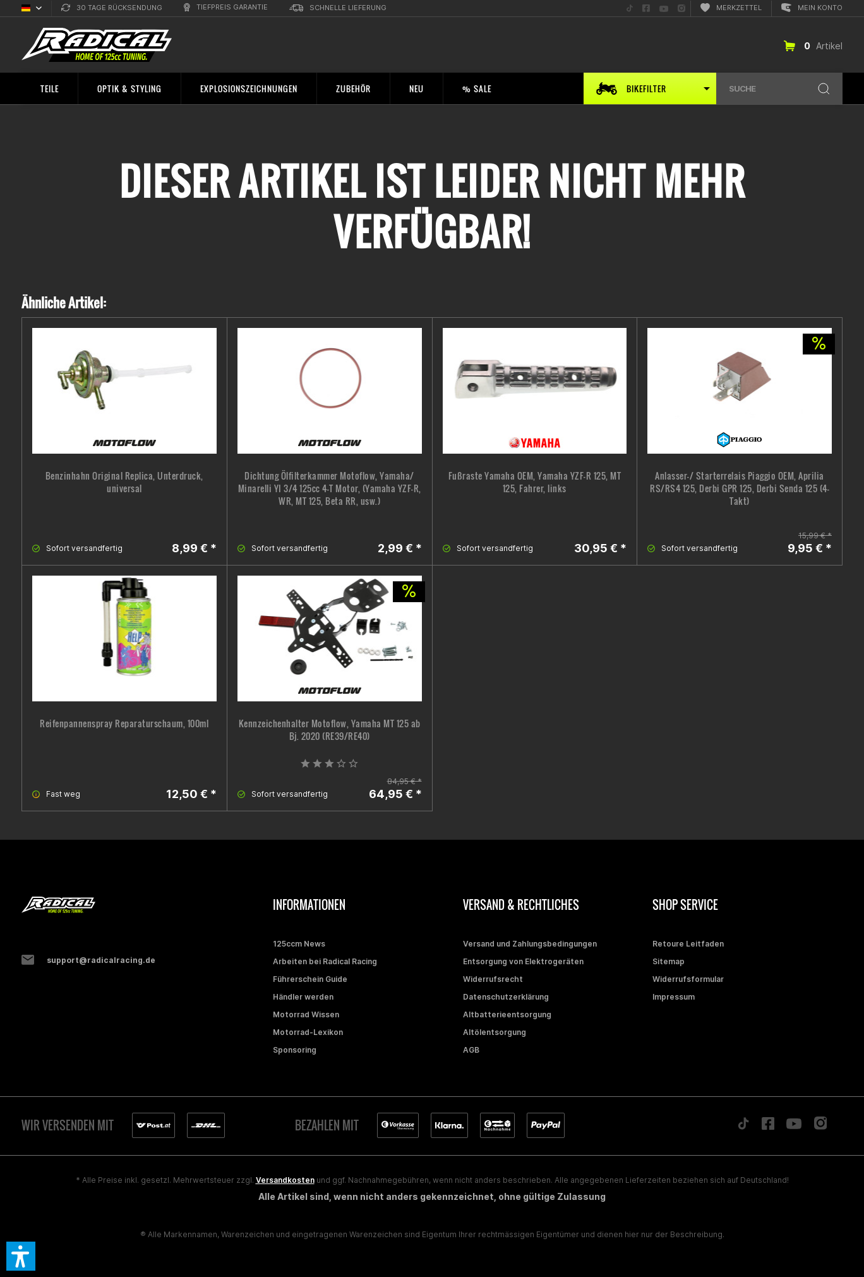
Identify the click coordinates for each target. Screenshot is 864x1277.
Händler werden (303, 997)
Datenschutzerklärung (506, 997)
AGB (471, 1050)
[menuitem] (112, 8)
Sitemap (668, 961)
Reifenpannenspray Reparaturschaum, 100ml (124, 723)
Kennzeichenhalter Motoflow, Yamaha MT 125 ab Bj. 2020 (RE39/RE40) (330, 729)
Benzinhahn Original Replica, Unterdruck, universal (124, 482)
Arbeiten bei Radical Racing (325, 961)
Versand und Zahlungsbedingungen (530, 943)
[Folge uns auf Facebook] (646, 8)
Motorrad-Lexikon (308, 1032)
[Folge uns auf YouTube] (663, 8)
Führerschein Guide (310, 979)
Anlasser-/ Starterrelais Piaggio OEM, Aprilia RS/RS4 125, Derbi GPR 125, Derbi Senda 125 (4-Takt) (739, 488)
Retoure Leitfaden (688, 943)
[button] (20, 1256)
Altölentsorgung (494, 1032)
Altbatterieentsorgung (507, 1014)
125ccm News (299, 943)
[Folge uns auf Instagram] (681, 8)
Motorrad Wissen (306, 1014)
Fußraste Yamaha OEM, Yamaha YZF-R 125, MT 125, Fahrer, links (534, 482)
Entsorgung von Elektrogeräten (523, 961)
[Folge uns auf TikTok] (630, 8)
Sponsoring (294, 1050)
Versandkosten (285, 1180)
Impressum (673, 997)
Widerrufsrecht (493, 979)
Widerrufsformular (688, 979)
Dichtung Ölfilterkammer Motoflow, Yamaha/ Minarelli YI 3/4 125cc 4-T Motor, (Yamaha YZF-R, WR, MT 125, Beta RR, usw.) (329, 488)
